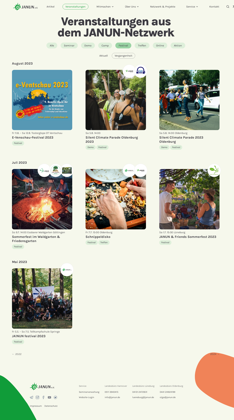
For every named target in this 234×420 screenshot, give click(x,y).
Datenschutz (51, 406)
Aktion (178, 45)
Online (160, 45)
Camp (105, 45)
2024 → (215, 354)
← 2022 (16, 354)
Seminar (69, 45)
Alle (52, 45)
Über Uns (132, 6)
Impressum (36, 406)
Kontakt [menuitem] (214, 6)
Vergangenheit (123, 55)
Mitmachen (105, 6)
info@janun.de (112, 397)
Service (192, 6)
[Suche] (228, 6)
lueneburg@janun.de (143, 397)
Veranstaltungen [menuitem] (75, 6)
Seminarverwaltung (89, 392)
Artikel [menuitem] (50, 6)
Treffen (142, 45)
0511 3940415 (111, 392)
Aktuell (103, 55)
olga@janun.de (168, 397)
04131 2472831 (139, 392)
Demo (88, 45)
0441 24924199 (167, 392)
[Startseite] (25, 6)
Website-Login (86, 397)
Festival (123, 45)
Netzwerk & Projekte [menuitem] (162, 6)
